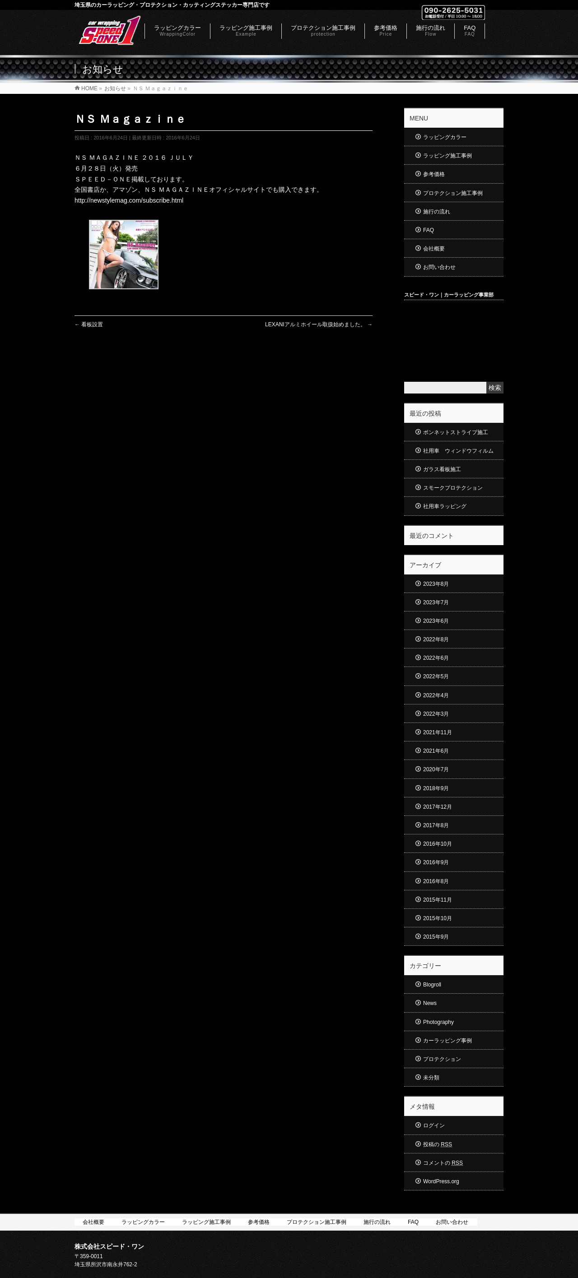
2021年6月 (436, 751)
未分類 (431, 1077)
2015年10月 (437, 918)
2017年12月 (437, 807)
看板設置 (89, 324)
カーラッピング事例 (447, 1040)
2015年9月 (436, 937)
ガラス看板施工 (442, 469)
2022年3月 (436, 714)
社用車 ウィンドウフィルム (458, 451)
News (430, 1003)
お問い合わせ (439, 267)
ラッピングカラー (444, 137)
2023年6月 (436, 621)
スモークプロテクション (453, 488)
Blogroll (432, 985)
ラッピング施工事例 (447, 156)
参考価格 (434, 174)
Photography (438, 1022)
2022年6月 (436, 658)
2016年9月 (436, 862)
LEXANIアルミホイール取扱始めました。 (319, 324)
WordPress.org (441, 1181)
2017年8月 (436, 825)
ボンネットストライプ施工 (455, 432)
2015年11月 (437, 900)
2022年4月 (436, 695)
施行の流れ (436, 211)
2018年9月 (436, 788)
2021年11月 (437, 732)
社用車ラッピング (444, 506)
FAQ (428, 230)
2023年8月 (436, 584)
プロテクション (442, 1059)
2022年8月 (436, 639)
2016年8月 (436, 881)
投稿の (437, 1144)
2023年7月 (436, 602)
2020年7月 (436, 769)
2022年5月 (436, 676)
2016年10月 (437, 844)
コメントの (443, 1163)
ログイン (434, 1125)
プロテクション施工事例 (453, 193)
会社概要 (434, 248)
